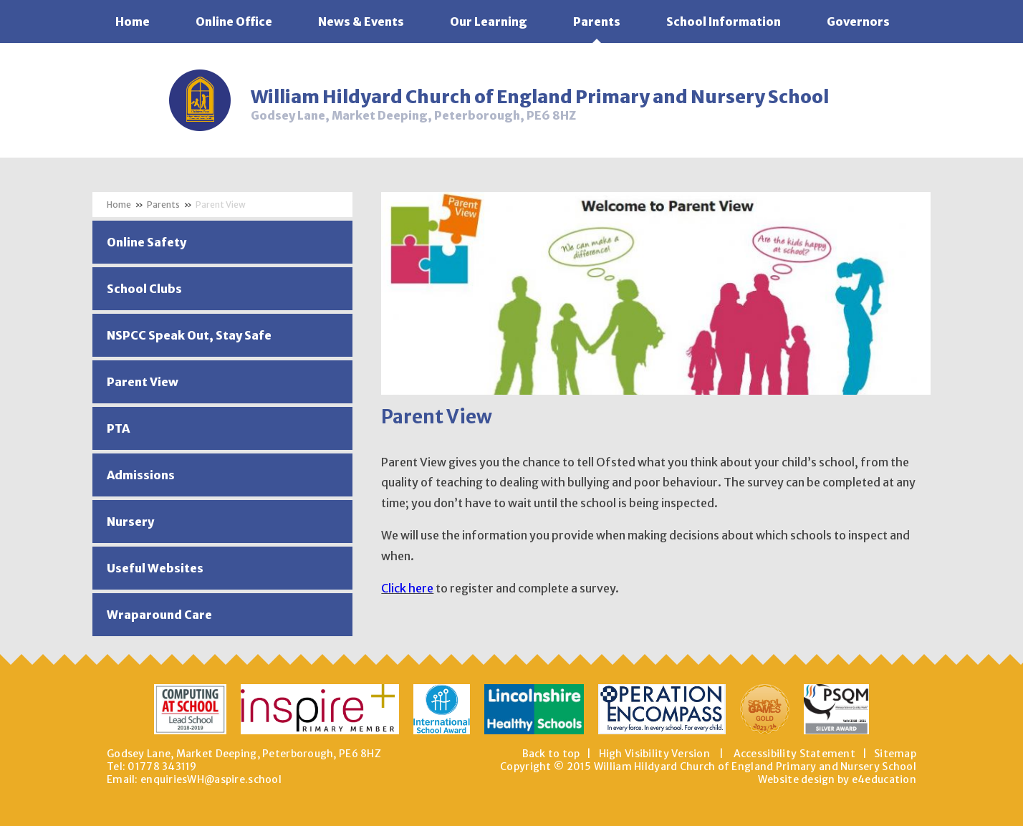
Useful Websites (155, 568)
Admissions (141, 475)
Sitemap (895, 753)
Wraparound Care (159, 615)
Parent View (221, 204)
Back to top (551, 753)
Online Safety (146, 242)
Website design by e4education (837, 779)
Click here (407, 588)
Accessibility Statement (794, 753)
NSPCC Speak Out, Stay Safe (189, 335)
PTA (118, 428)
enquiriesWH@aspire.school (211, 779)
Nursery (130, 521)
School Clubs (144, 289)
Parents (163, 204)
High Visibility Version (654, 753)
